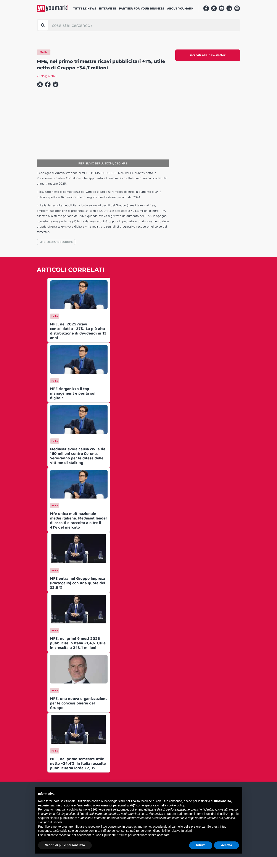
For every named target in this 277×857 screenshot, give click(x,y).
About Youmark (180, 8)
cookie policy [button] (175, 805)
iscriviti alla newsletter (207, 55)
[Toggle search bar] (43, 25)
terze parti (105, 809)
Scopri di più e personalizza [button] (65, 845)
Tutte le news (84, 8)
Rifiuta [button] (201, 845)
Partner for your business (141, 8)
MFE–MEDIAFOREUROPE (56, 242)
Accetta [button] (226, 845)
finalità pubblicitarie (63, 818)
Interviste (107, 8)
